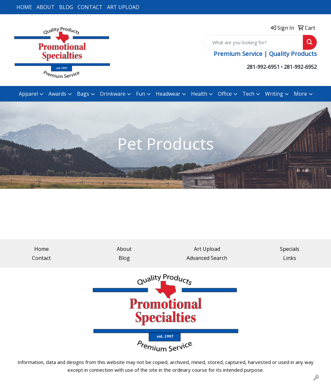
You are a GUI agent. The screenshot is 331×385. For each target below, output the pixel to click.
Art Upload (207, 248)
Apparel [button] (28, 93)
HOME (24, 7)
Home (41, 248)
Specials (289, 248)
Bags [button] (83, 93)
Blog (124, 258)
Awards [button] (57, 93)
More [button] (300, 93)
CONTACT (90, 7)
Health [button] (199, 93)
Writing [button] (274, 93)
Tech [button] (248, 93)
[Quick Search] (253, 42)
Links (289, 258)
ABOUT (46, 7)
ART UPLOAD (123, 7)
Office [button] (225, 93)
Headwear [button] (168, 93)
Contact (41, 258)
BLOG (66, 7)
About (124, 248)
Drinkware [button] (112, 93)
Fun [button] (140, 93)
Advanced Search (207, 258)
